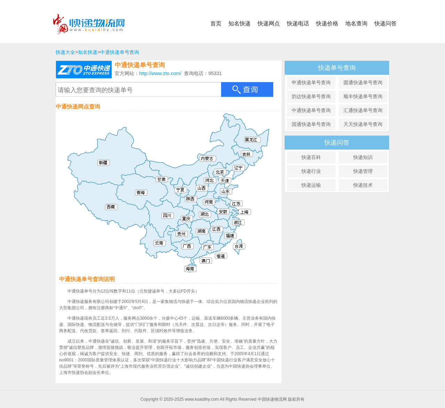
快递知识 (363, 157)
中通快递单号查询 (119, 52)
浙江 (255, 237)
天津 (242, 188)
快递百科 (311, 157)
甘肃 (179, 193)
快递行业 (311, 171)
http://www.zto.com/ (160, 73)
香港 (236, 275)
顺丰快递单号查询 (362, 96)
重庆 (200, 236)
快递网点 (269, 23)
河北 (230, 194)
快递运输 (311, 185)
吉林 (269, 164)
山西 (217, 198)
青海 (154, 205)
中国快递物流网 (94, 24)
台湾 (263, 266)
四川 (181, 234)
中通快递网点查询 (78, 107)
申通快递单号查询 (311, 82)
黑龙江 (270, 142)
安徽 (241, 225)
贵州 (194, 252)
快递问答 (385, 23)
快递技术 (363, 185)
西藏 (120, 219)
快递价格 (327, 23)
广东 (226, 269)
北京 (232, 184)
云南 (172, 260)
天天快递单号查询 (362, 124)
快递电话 (298, 23)
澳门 (231, 282)
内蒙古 (213, 179)
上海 (266, 227)
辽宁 (257, 178)
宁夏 (194, 199)
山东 (245, 204)
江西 (235, 250)
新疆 (115, 165)
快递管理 (363, 171)
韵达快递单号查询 (311, 96)
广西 (202, 268)
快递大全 (65, 52)
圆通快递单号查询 (362, 82)
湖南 (216, 250)
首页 (215, 23)
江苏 (252, 220)
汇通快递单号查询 (362, 110)
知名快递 (239, 23)
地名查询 (356, 23)
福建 (247, 255)
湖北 (220, 230)
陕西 (204, 214)
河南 (225, 216)
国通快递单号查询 (311, 124)
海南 (209, 292)
